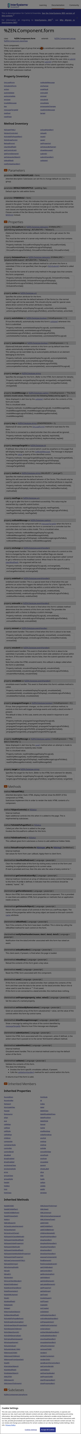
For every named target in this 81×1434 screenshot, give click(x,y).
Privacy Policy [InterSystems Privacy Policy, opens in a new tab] (10, 1428)
